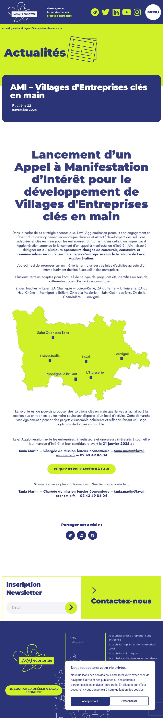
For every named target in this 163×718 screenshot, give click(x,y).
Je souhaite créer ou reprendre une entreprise (130, 629)
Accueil (6, 28)
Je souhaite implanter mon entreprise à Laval (133, 638)
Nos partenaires (80, 633)
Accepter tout (130, 701)
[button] (70, 535)
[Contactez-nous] (97, 587)
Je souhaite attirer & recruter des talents (133, 650)
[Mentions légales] (41, 711)
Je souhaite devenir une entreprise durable (130, 657)
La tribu (75, 629)
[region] (110, 686)
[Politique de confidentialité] (71, 711)
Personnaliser (90, 701)
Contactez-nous (121, 600)
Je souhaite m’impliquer (123, 645)
